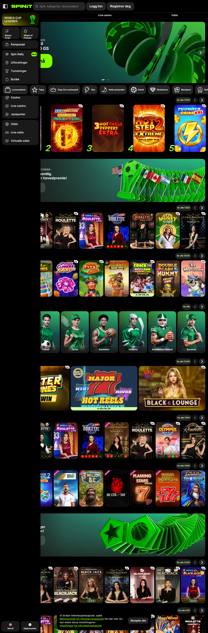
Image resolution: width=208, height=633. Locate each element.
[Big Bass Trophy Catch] (117, 278)
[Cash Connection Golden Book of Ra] (66, 128)
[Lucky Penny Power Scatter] (91, 278)
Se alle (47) (184, 610)
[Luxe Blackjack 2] (142, 585)
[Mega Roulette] (117, 230)
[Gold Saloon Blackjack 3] (117, 585)
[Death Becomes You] (117, 488)
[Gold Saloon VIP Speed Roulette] (117, 440)
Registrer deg (120, 6)
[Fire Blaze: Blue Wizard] (193, 488)
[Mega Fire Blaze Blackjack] (193, 585)
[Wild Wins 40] (168, 488)
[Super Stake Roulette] (142, 230)
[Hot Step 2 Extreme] (149, 128)
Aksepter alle (138, 620)
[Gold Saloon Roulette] (66, 230)
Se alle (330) (183, 361)
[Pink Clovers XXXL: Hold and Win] (66, 278)
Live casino (105, 15)
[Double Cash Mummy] (168, 278)
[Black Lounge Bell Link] (172, 388)
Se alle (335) (183, 562)
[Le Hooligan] (193, 278)
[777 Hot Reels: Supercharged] (104, 388)
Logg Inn (96, 6)
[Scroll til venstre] (195, 100)
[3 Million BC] (91, 488)
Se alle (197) (183, 417)
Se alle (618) (183, 465)
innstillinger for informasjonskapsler (81, 625)
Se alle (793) (183, 100)
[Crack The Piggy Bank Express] (142, 278)
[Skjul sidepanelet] (5, 6)
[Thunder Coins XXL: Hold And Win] (190, 128)
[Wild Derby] (66, 488)
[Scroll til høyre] (201, 53)
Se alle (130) (183, 207)
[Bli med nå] (104, 52)
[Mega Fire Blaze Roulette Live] (91, 230)
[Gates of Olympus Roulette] (168, 440)
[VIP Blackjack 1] (168, 585)
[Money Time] (168, 230)
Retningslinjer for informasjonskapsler (82, 618)
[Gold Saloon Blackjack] (66, 585)
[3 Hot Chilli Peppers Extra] (108, 128)
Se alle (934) (183, 255)
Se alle (186, 306)
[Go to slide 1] (103, 80)
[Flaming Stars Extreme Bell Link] (142, 488)
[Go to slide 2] (107, 80)
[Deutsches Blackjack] (91, 585)
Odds (175, 15)
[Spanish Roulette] (193, 440)
